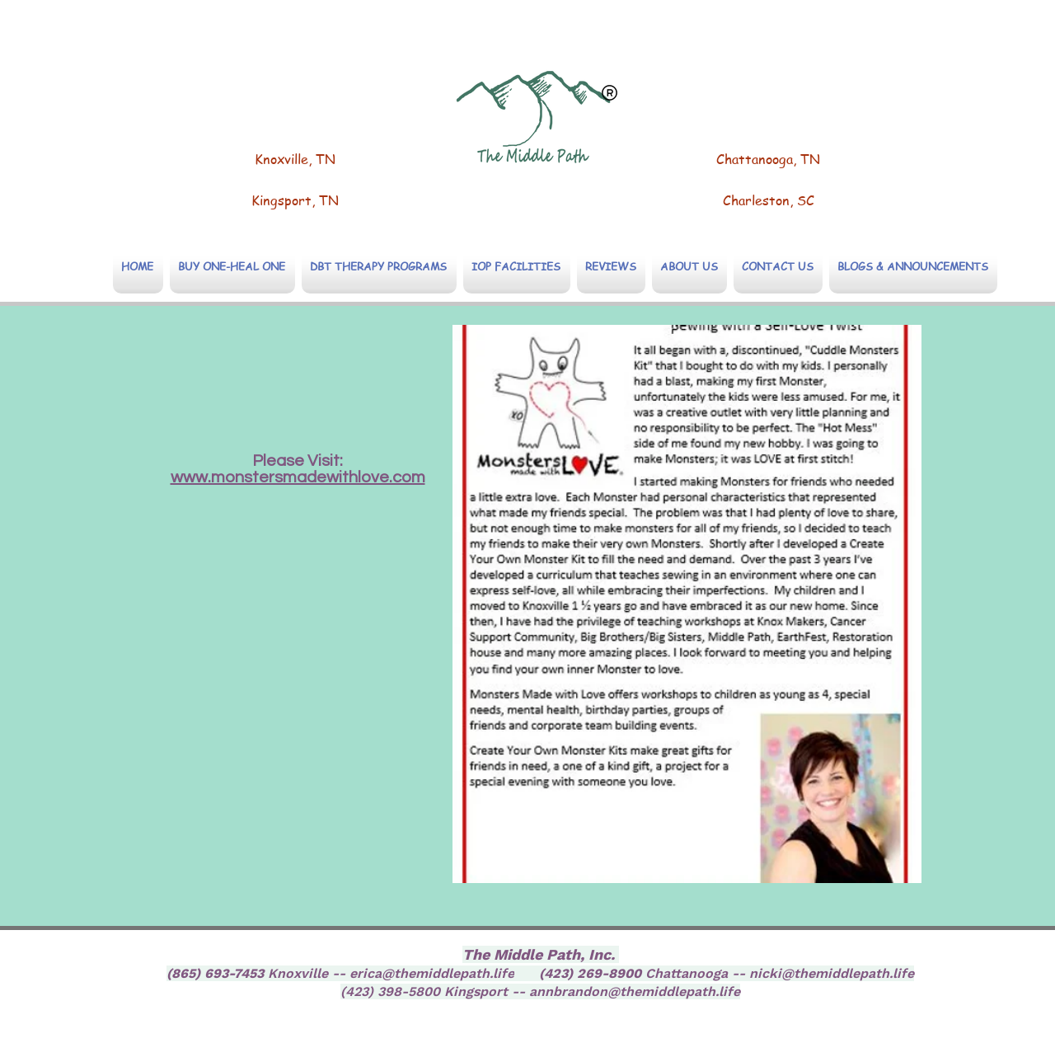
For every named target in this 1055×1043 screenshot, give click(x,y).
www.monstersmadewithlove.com (298, 477)
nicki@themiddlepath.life (831, 973)
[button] (379, 266)
